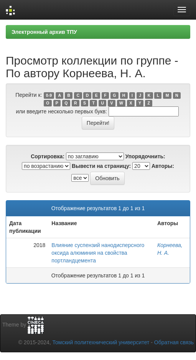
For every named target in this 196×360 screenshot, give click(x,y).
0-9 (49, 95)
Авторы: (163, 166)
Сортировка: (47, 156)
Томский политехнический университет (101, 342)
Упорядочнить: (145, 156)
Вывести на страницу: (101, 166)
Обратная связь (174, 342)
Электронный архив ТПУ (44, 32)
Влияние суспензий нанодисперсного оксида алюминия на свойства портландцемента (97, 253)
